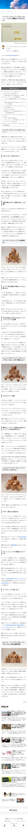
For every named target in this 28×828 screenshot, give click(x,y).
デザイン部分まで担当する (10, 118)
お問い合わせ (7, 821)
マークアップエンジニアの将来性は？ (12, 97)
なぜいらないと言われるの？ (11, 93)
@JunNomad (13, 55)
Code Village (4, 583)
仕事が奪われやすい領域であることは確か (14, 95)
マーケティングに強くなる (10, 121)
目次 (13, 88)
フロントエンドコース (21, 578)
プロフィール (14, 823)
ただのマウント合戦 (9, 109)
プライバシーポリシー (20, 821)
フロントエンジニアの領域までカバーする (14, 119)
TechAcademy (23, 536)
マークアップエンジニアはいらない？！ (12, 91)
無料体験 (14, 545)
